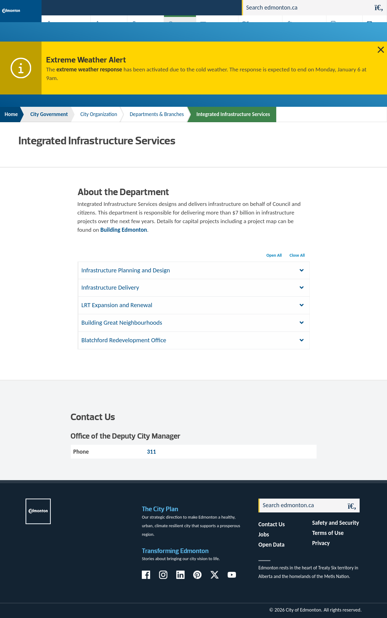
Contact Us (271, 524)
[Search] (307, 7)
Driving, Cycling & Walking (256, 33)
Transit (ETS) (371, 33)
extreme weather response (89, 69)
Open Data (271, 544)
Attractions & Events (105, 33)
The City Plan (160, 509)
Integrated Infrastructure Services (233, 114)
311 (189, 7)
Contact (226, 7)
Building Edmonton (123, 229)
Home (11, 114)
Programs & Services (339, 33)
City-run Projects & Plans (215, 33)
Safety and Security (335, 522)
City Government (177, 33)
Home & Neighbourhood (298, 33)
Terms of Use (328, 532)
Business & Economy (139, 33)
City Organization (98, 114)
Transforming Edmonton (175, 551)
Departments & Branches (157, 114)
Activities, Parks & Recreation (60, 33)
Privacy (321, 543)
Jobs (205, 7)
